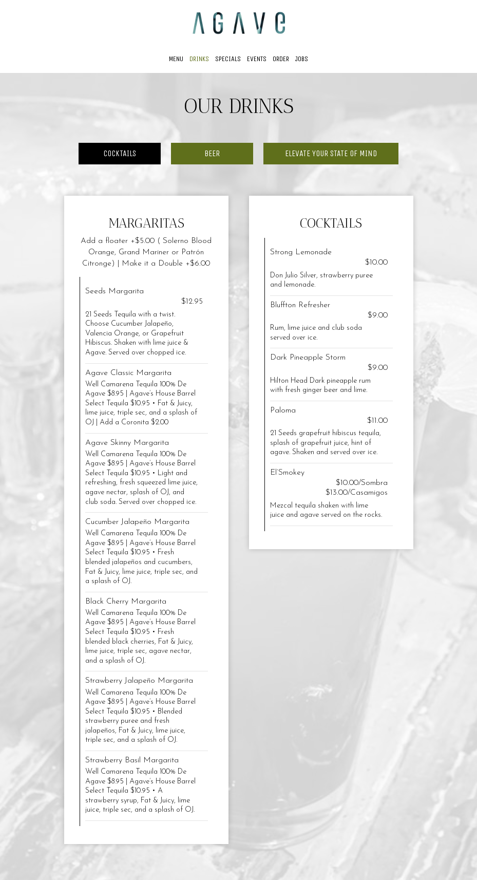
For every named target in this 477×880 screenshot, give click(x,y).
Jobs (301, 58)
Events (256, 58)
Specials (228, 58)
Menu (176, 58)
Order (281, 58)
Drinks (199, 58)
